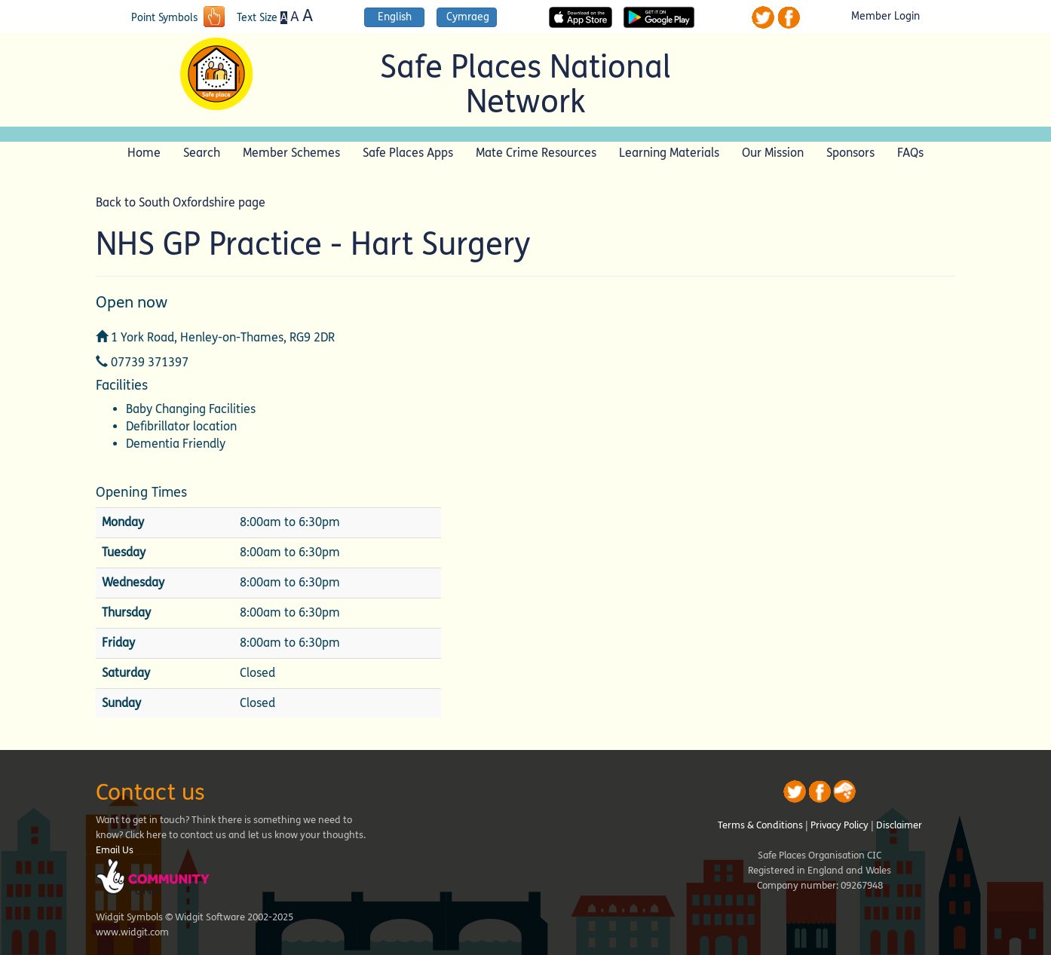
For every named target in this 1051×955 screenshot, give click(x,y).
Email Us (114, 850)
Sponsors (850, 152)
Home (144, 152)
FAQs (910, 152)
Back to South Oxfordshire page (180, 202)
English (395, 17)
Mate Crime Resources (536, 152)
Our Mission (773, 152)
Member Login (885, 17)
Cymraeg (467, 17)
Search (201, 152)
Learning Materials (669, 152)
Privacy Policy (839, 825)
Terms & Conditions (760, 825)
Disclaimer (899, 825)
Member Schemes (291, 152)
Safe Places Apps (408, 152)
